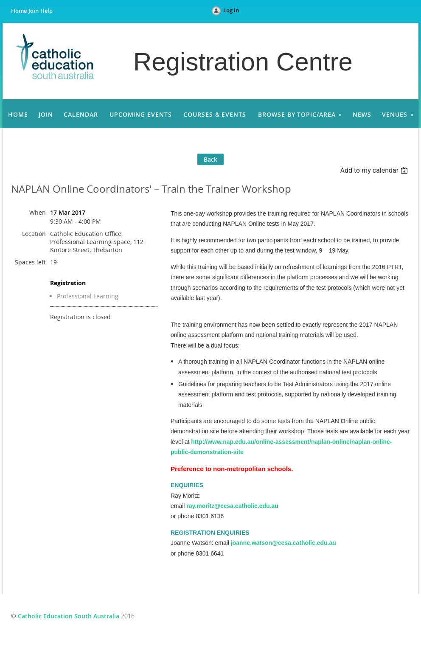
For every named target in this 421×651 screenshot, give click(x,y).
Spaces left (30, 262)
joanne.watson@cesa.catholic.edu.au (283, 542)
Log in (231, 10)
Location (34, 234)
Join (33, 10)
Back (210, 159)
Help (46, 10)
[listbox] (375, 170)
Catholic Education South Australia (68, 616)
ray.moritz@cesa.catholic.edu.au (232, 505)
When (37, 212)
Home (19, 10)
